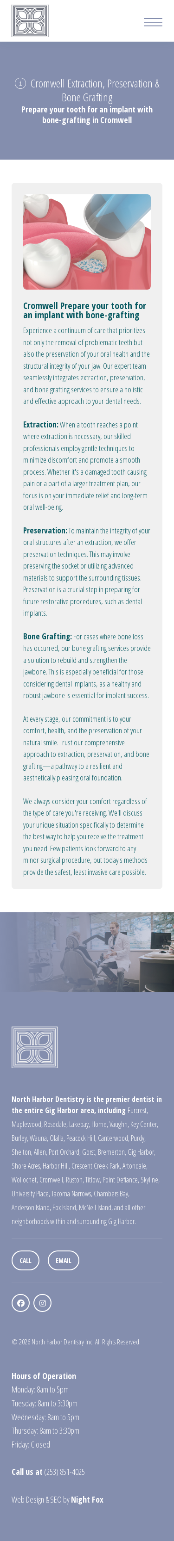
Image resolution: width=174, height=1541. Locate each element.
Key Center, (144, 1124)
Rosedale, (56, 1124)
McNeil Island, (96, 1207)
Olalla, (57, 1138)
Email (63, 1260)
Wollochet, (25, 1180)
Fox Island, (64, 1207)
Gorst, (89, 1152)
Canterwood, (113, 1138)
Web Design (28, 1499)
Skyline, (150, 1180)
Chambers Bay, (111, 1193)
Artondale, (135, 1166)
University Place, (31, 1193)
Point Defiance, (121, 1180)
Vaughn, (119, 1124)
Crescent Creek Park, (96, 1166)
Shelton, (22, 1152)
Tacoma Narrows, (72, 1193)
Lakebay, (79, 1124)
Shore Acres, (26, 1166)
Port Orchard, (65, 1152)
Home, (99, 1124)
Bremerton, (112, 1152)
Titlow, (93, 1180)
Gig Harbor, (141, 1152)
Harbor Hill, (56, 1166)
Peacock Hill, (81, 1138)
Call (25, 1260)
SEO (56, 1499)
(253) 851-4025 (64, 1471)
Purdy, (138, 1138)
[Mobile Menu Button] (153, 23)
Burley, (20, 1138)
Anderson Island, (31, 1207)
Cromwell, (51, 1180)
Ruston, (75, 1180)
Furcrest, (138, 1110)
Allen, (40, 1152)
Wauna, (39, 1138)
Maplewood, (27, 1124)
